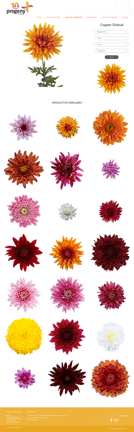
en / (123, 17)
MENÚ (39, 17)
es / (127, 17)
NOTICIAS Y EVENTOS (109, 17)
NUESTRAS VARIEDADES (73, 17)
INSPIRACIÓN (92, 17)
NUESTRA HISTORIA (53, 17)
